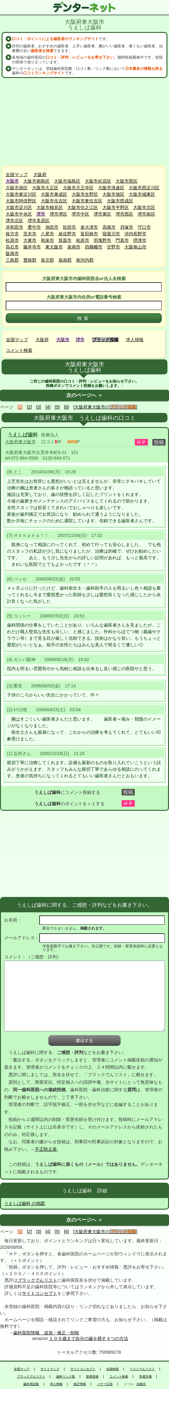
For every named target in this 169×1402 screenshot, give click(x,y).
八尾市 (47, 233)
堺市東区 (102, 213)
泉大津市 (89, 227)
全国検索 (112, 1369)
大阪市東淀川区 (21, 194)
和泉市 (47, 240)
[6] (66, 406)
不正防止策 (46, 1149)
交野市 (113, 246)
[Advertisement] (84, 122)
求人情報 (135, 339)
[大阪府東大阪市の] (105, 406)
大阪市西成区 (120, 200)
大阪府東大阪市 (20, 441)
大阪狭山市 (135, 246)
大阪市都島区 (36, 181)
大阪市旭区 (113, 194)
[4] (48, 406)
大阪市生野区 (85, 194)
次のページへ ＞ (84, 395)
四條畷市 (93, 246)
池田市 (51, 227)
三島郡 (12, 260)
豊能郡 (29, 260)
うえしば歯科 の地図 (24, 1203)
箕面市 (65, 240)
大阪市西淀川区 (144, 187)
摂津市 (139, 240)
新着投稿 (92, 1376)
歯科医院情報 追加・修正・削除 (46, 1332)
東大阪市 (54, 246)
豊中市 (34, 227)
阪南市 (12, 253)
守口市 (144, 227)
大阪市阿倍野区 (21, 200)
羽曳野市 (102, 240)
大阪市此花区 (98, 181)
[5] (57, 406)
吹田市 (69, 227)
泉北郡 (47, 260)
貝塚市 (126, 227)
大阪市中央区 (19, 213)
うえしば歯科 (23, 434)
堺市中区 (80, 213)
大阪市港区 (17, 187)
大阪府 (39, 174)
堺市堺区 (58, 213)
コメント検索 (19, 350)
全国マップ (17, 174)
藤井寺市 (32, 246)
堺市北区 (14, 220)
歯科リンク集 (65, 1376)
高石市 (12, 246)
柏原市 (82, 240)
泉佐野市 (67, 233)
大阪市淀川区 (19, 207)
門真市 (122, 240)
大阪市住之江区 (82, 207)
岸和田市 (14, 227)
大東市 (29, 240)
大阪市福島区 (67, 181)
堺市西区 (124, 213)
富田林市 (89, 233)
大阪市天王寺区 (78, 187)
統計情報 (80, 1384)
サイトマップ (50, 1369)
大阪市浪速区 (111, 187)
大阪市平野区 (115, 207)
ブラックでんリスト (37, 1280)
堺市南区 (146, 213)
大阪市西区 (127, 181)
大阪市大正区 (45, 187)
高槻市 (109, 227)
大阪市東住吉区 (87, 200)
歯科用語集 (31, 1384)
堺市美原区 (39, 220)
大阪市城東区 (142, 194)
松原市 (12, 240)
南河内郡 (85, 260)
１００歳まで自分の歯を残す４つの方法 (88, 1338)
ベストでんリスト (142, 1369)
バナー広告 (105, 1384)
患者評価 (145, 1376)
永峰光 (141, 1384)
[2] (29, 406)
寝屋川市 (111, 233)
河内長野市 (135, 233)
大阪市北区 (144, 207)
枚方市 (12, 233)
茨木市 (29, 233)
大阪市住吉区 (54, 200)
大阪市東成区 (54, 194)
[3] (38, 406)
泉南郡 (65, 260)
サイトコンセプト (39, 1293)
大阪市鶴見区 (49, 207)
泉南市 (73, 246)
